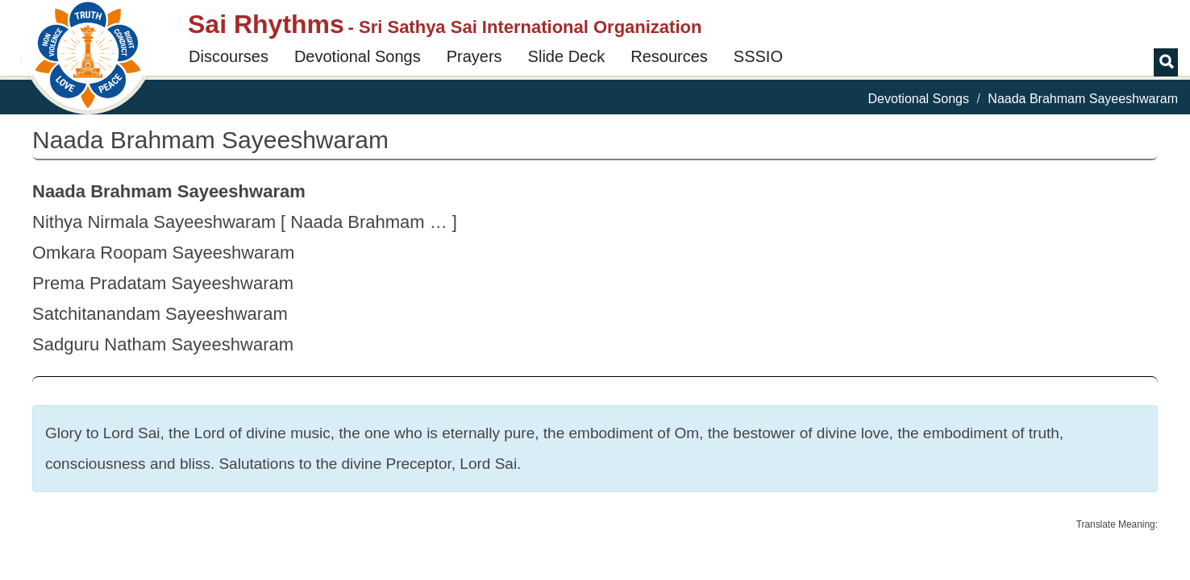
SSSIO (758, 56)
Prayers (474, 56)
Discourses (228, 56)
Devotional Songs (357, 56)
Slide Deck (566, 56)
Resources (669, 56)
